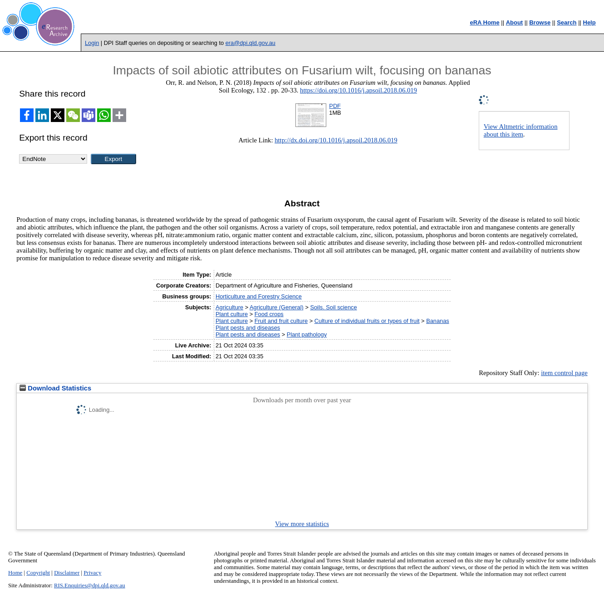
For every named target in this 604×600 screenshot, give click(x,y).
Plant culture (232, 314)
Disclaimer (66, 573)
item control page (564, 372)
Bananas (437, 320)
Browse (539, 22)
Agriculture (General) (277, 307)
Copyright (38, 573)
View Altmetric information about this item (521, 130)
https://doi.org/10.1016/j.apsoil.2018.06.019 (358, 90)
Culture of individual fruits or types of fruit (367, 320)
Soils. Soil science (333, 307)
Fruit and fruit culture (281, 320)
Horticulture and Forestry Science (259, 296)
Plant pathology (307, 334)
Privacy (92, 573)
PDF (335, 105)
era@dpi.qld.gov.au (250, 42)
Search (566, 22)
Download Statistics (55, 388)
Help (589, 22)
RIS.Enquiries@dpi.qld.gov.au (89, 585)
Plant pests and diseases (248, 327)
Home (15, 573)
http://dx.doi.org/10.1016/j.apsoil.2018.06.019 (336, 140)
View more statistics (302, 523)
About (514, 22)
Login (92, 42)
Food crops (269, 314)
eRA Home (484, 22)
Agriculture (229, 307)
